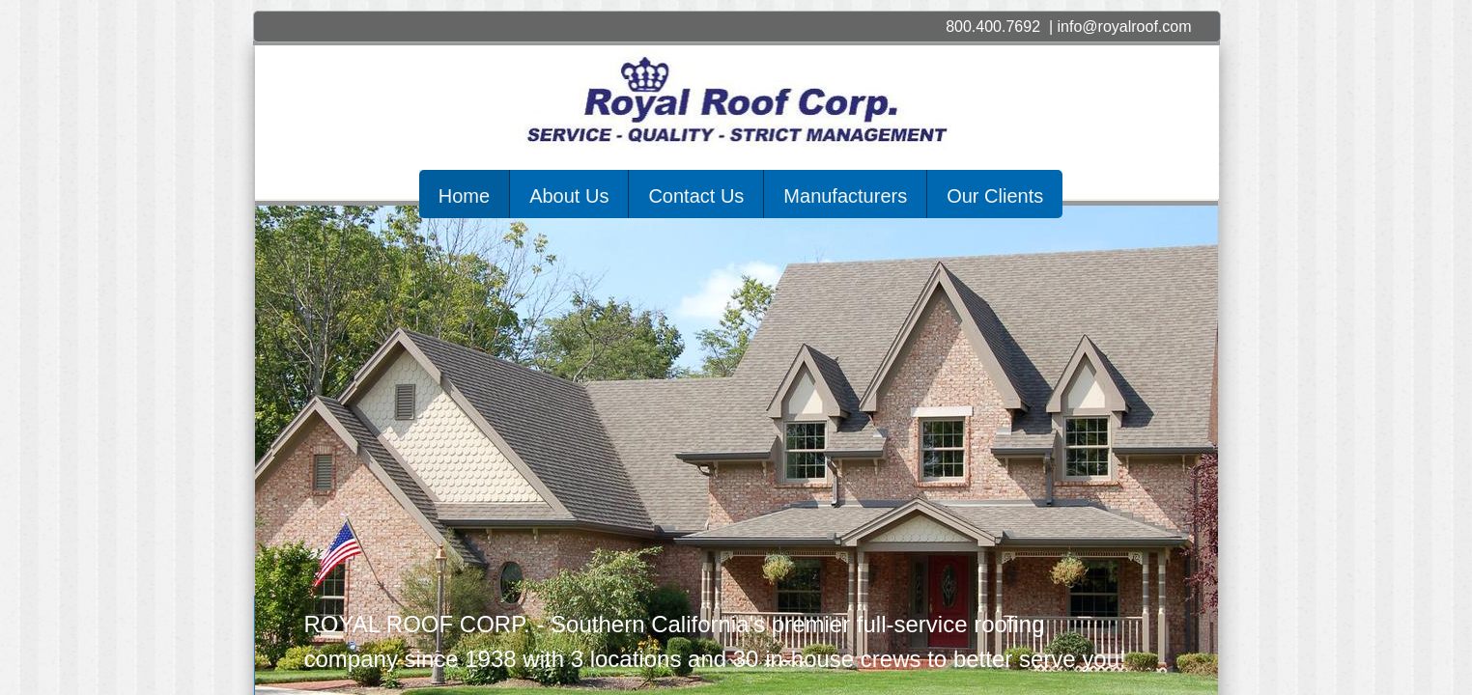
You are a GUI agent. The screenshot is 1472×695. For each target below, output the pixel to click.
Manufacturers (845, 196)
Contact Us (696, 196)
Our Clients (995, 196)
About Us (569, 196)
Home (464, 196)
